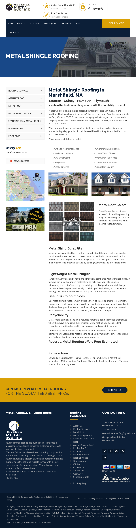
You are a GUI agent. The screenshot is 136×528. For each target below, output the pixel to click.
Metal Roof (15, 105)
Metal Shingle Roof (19, 113)
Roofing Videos (80, 457)
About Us (21, 23)
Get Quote (78, 473)
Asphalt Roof (16, 98)
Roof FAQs (14, 136)
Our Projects (49, 23)
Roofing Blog (79, 483)
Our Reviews (66, 23)
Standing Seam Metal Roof (23, 121)
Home (10, 23)
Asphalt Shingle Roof (83, 445)
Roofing (34, 23)
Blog (78, 23)
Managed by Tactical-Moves (117, 498)
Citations (77, 464)
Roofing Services (18, 90)
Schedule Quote (81, 476)
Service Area (79, 470)
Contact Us (13, 32)
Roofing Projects (81, 454)
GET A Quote (116, 23)
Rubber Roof (15, 128)
